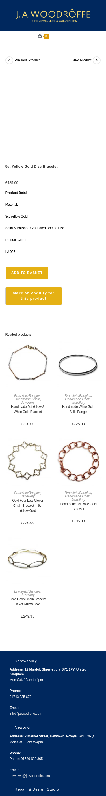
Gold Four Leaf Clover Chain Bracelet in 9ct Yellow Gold (27, 416)
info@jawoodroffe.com (26, 624)
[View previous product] (9, 60)
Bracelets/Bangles (27, 306)
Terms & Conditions (60, 773)
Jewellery (27, 313)
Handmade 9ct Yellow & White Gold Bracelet (27, 319)
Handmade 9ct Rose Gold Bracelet (78, 417)
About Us (14, 773)
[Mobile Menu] (65, 36)
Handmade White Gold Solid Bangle (78, 319)
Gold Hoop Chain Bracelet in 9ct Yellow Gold (27, 512)
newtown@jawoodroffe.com (30, 686)
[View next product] (97, 60)
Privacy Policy (89, 773)
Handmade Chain (27, 310)
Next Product (81, 60)
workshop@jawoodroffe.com (30, 748)
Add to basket (27, 183)
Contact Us (33, 773)
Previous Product (27, 60)
